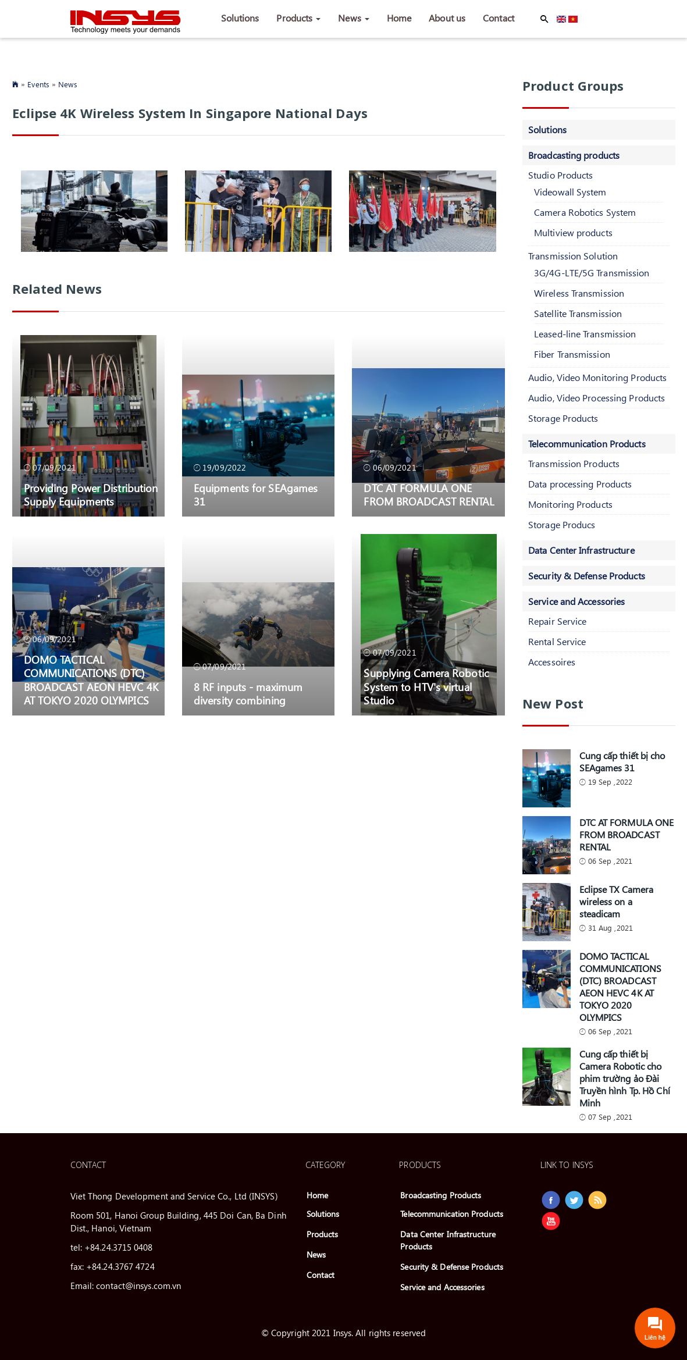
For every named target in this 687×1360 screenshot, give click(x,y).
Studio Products (560, 175)
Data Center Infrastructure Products (448, 1240)
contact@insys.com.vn (138, 1285)
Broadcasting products (574, 155)
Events (38, 84)
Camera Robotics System (585, 212)
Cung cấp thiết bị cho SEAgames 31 (622, 761)
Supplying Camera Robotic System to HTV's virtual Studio (426, 686)
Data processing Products (580, 484)
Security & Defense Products (586, 575)
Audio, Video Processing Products (596, 397)
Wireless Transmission (579, 293)
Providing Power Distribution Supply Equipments (91, 494)
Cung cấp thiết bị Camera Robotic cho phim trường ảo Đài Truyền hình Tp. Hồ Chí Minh (624, 1078)
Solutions (240, 18)
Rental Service (557, 641)
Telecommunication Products (587, 443)
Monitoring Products (570, 504)
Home (399, 18)
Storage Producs (562, 524)
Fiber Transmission (572, 354)
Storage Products (563, 418)
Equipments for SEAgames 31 (256, 494)
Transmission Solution (573, 256)
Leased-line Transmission (585, 333)
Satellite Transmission (578, 313)
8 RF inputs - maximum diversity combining (248, 693)
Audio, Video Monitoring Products (597, 377)
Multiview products (573, 232)
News (353, 18)
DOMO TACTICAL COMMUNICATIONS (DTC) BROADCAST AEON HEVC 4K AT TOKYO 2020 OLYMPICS (91, 680)
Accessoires (551, 662)
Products (298, 18)
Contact (498, 18)
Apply (544, 19)
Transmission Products (574, 463)
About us (447, 18)
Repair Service (557, 621)
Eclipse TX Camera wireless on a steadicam (616, 901)
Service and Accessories (576, 601)
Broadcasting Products (440, 1195)
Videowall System (570, 192)
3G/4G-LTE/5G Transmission (592, 272)
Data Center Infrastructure (581, 550)
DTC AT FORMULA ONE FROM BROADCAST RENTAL (429, 494)
